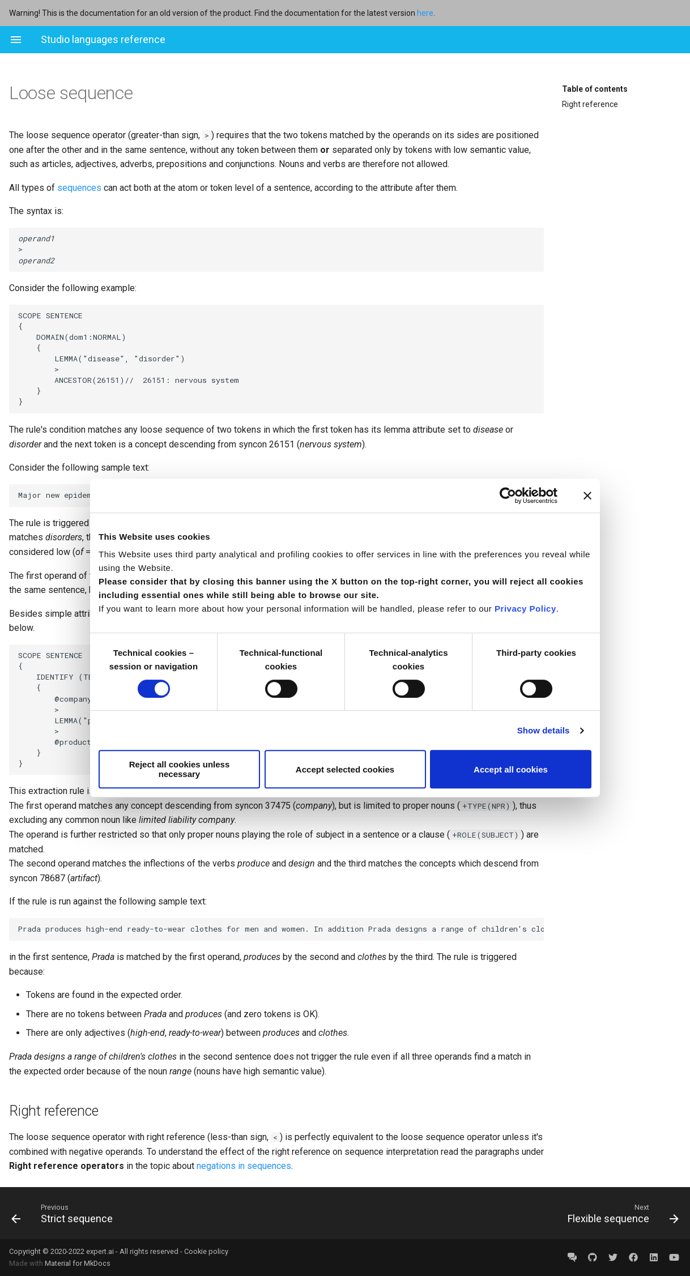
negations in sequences (244, 1165)
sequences (79, 187)
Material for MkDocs (77, 1263)
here (425, 13)
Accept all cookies (511, 769)
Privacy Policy (525, 608)
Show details (543, 730)
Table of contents (595, 88)
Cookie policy (206, 1251)
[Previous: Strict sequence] (173, 1213)
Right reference (590, 104)
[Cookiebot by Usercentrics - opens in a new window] (507, 495)
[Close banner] (587, 496)
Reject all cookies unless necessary (179, 769)
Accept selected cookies (345, 769)
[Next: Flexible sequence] (516, 1213)
